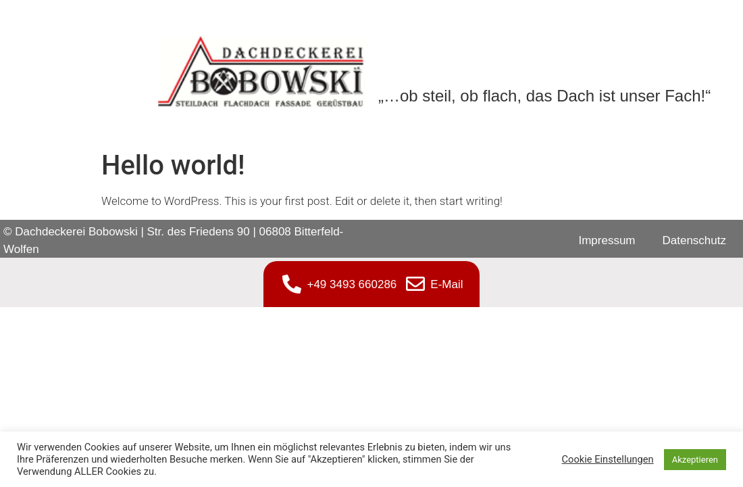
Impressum (606, 240)
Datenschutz (695, 240)
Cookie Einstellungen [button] (608, 459)
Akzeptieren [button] (695, 460)
